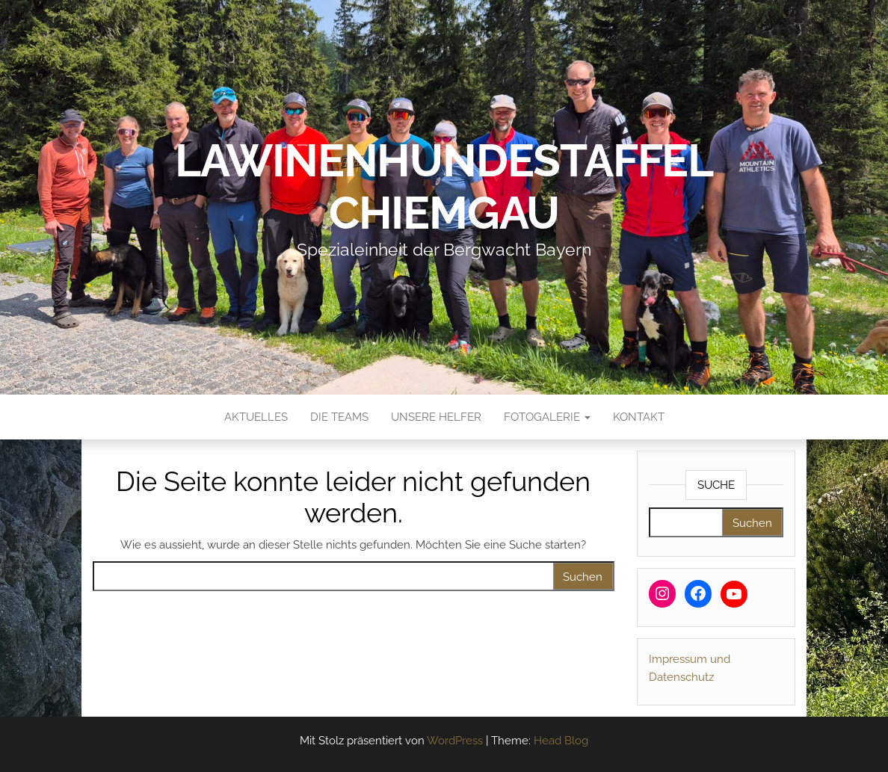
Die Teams (339, 417)
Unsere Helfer (436, 417)
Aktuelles (256, 417)
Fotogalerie (547, 417)
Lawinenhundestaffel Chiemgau (444, 187)
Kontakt (639, 417)
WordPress (455, 740)
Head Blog (561, 740)
